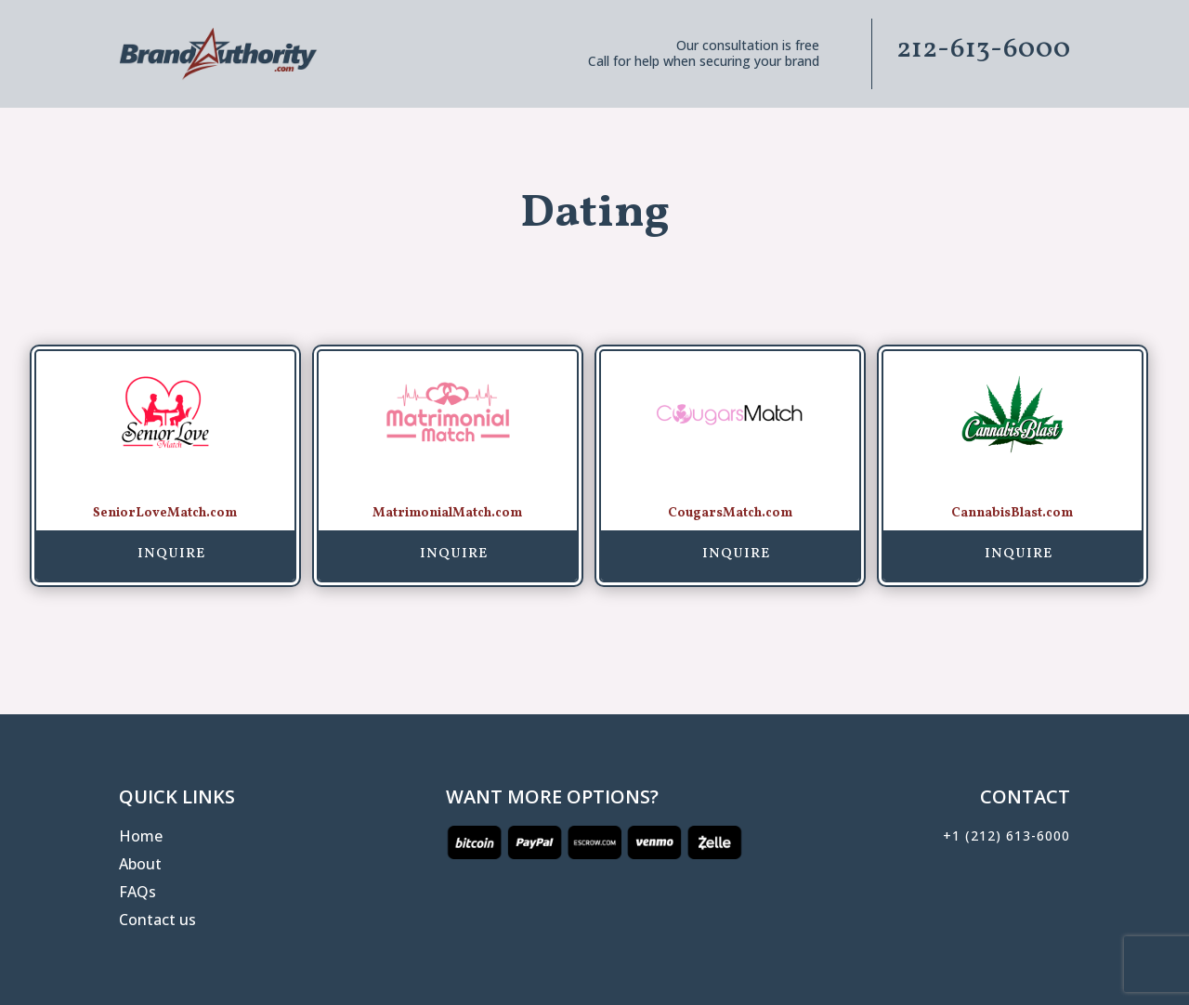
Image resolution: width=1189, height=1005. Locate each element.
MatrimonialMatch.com (447, 513)
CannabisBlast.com (1012, 513)
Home (141, 837)
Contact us (157, 921)
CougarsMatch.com (730, 513)
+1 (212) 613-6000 (1006, 835)
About (140, 865)
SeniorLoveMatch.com (165, 513)
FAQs (137, 893)
